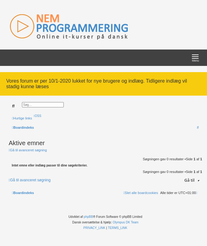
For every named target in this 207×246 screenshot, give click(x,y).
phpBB (88, 216)
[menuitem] (37, 116)
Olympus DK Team (125, 222)
